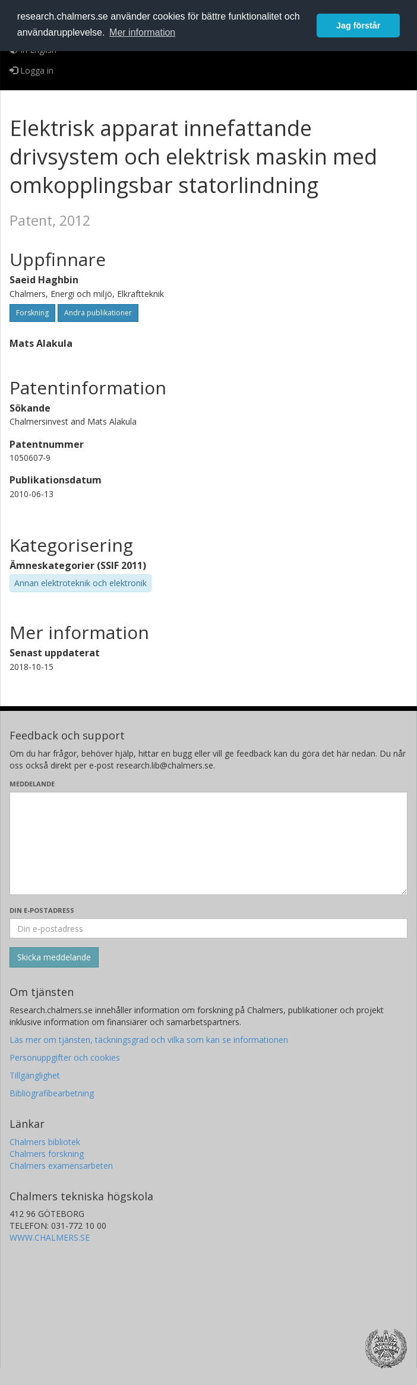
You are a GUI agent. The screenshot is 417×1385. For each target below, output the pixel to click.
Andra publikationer (98, 313)
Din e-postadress (42, 910)
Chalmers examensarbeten (61, 1165)
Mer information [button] (142, 32)
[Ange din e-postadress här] (208, 928)
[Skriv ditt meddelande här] (208, 843)
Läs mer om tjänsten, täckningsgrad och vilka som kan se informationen (149, 1039)
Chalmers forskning (47, 1153)
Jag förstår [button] (358, 25)
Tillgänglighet (35, 1075)
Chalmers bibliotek (45, 1141)
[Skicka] (54, 957)
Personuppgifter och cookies (65, 1057)
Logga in (31, 70)
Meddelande (32, 783)
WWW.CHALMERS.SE (50, 1237)
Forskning (32, 313)
